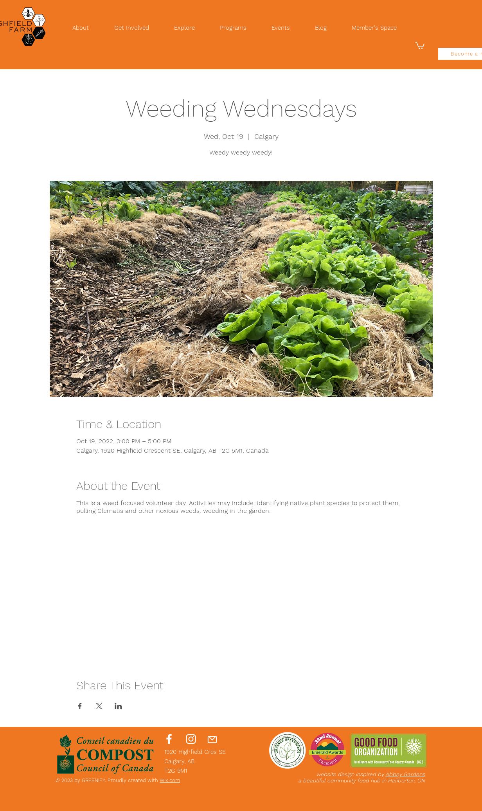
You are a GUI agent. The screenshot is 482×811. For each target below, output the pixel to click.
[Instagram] (191, 739)
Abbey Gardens (405, 774)
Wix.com (170, 780)
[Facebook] (169, 739)
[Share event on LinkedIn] (118, 706)
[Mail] (212, 739)
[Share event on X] (99, 706)
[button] (419, 45)
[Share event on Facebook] (80, 706)
